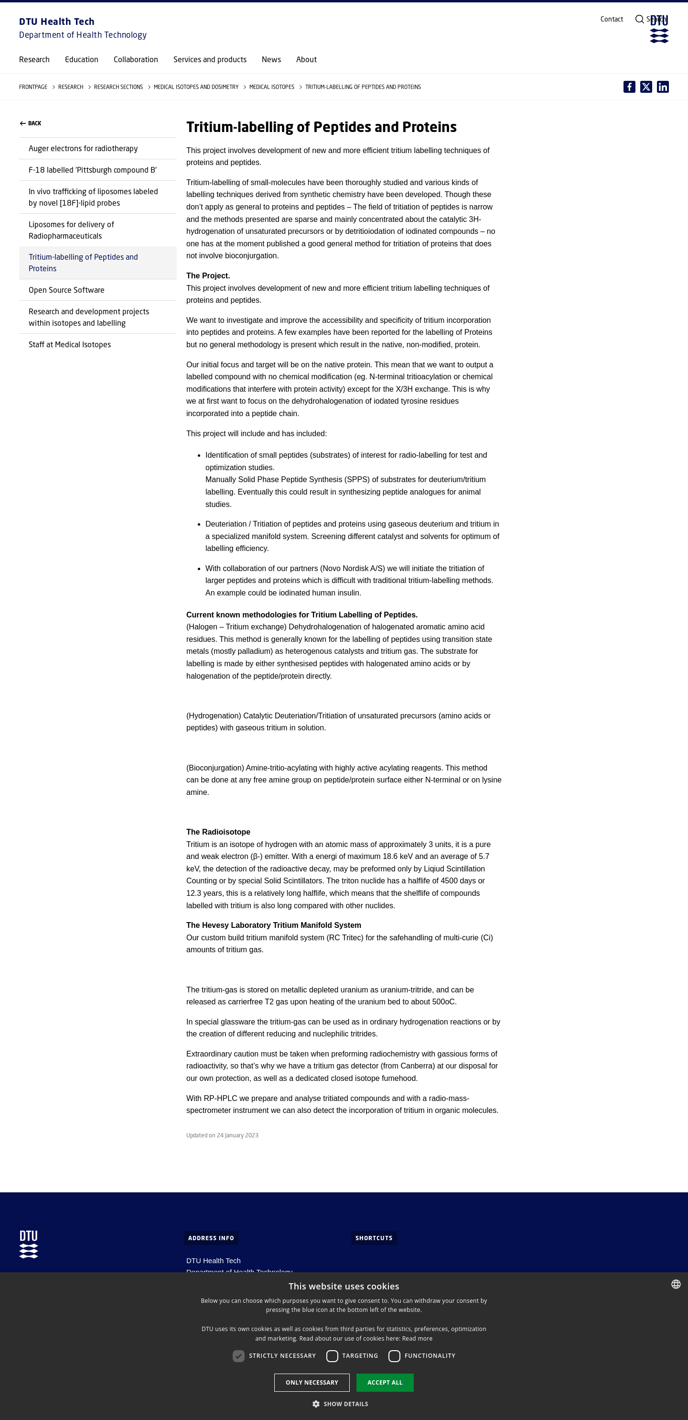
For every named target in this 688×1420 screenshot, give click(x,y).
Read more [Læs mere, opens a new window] (417, 1338)
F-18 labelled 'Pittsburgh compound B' (93, 169)
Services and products (210, 59)
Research (34, 59)
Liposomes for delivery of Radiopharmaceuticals (71, 230)
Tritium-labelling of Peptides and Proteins (83, 262)
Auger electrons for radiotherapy (83, 148)
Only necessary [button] (312, 1382)
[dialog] (344, 1346)
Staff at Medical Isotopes (70, 344)
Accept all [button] (385, 1382)
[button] (344, 1404)
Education (81, 59)
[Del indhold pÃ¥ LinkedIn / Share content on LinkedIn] (646, 87)
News (271, 59)
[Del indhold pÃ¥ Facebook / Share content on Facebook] (629, 87)
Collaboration (136, 59)
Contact (612, 19)
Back (30, 123)
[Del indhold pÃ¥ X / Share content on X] (663, 87)
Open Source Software (67, 289)
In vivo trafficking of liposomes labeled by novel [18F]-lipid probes (93, 197)
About (306, 59)
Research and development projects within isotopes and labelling (89, 317)
